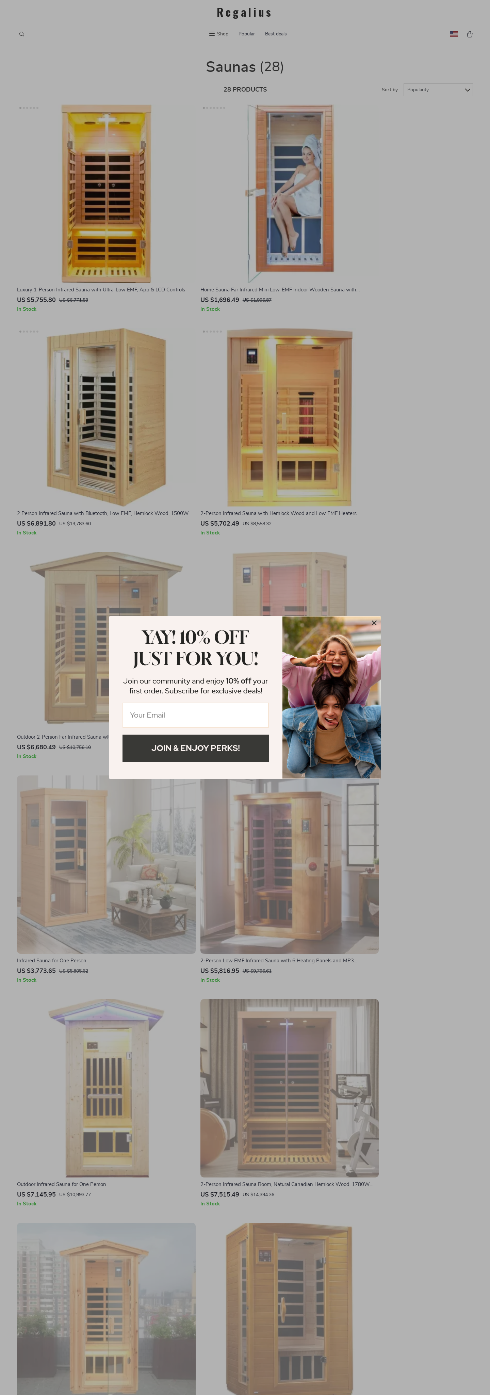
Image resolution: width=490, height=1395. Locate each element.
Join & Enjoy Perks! (195, 748)
